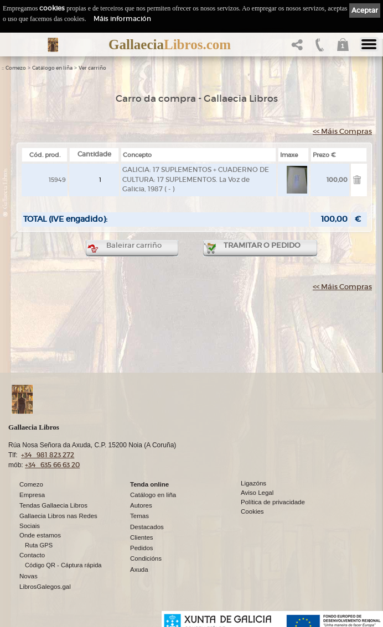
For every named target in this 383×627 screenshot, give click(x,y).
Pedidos (141, 548)
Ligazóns (253, 483)
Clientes (141, 537)
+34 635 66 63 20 (52, 465)
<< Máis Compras (342, 131)
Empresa (32, 495)
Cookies (252, 511)
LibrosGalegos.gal (45, 586)
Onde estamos (40, 535)
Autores (141, 505)
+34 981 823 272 (47, 455)
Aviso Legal (257, 492)
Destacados (147, 527)
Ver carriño (92, 68)
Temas (139, 516)
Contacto (32, 555)
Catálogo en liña (52, 68)
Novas (28, 576)
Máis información (122, 18)
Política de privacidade (273, 502)
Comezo (16, 68)
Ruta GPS (39, 545)
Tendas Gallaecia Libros (53, 505)
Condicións (146, 558)
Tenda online (149, 484)
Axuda (139, 569)
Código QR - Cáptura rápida (63, 565)
